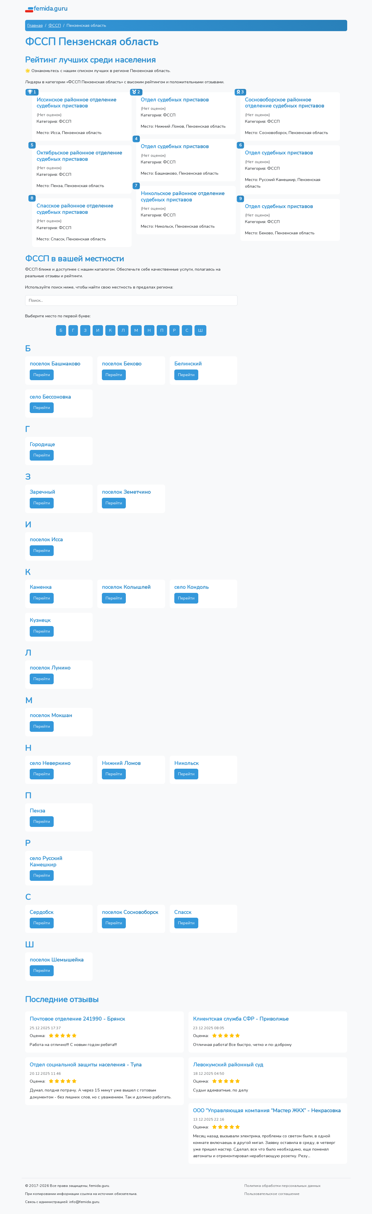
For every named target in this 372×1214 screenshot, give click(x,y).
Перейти (41, 375)
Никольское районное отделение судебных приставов (183, 196)
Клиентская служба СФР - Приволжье (241, 1018)
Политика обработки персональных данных (282, 1185)
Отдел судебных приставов (175, 99)
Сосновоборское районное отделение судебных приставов (284, 103)
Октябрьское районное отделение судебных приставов (79, 156)
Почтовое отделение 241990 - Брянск (77, 1018)
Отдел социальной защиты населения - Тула (86, 1064)
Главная (35, 25)
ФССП (54, 25)
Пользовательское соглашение (272, 1193)
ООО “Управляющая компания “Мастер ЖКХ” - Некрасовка (267, 1110)
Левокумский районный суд (228, 1064)
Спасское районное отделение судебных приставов (75, 209)
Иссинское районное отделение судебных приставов (76, 103)
